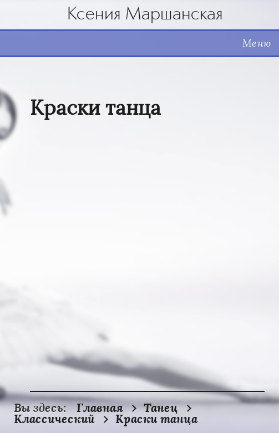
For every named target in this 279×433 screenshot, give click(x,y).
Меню (256, 43)
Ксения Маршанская (145, 15)
